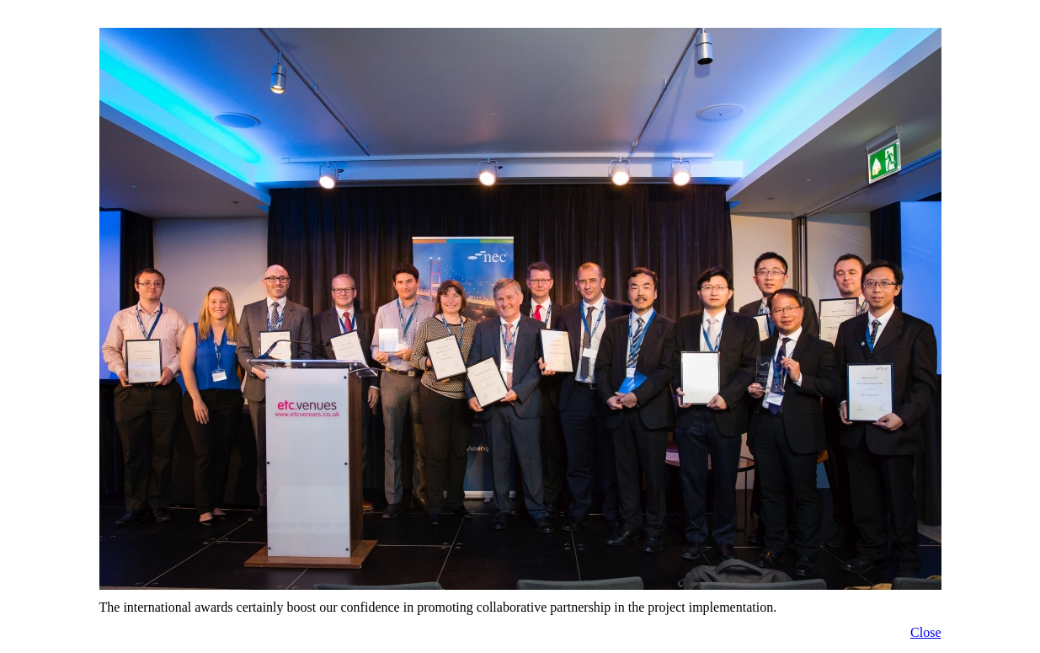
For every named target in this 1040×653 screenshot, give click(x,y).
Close (925, 632)
